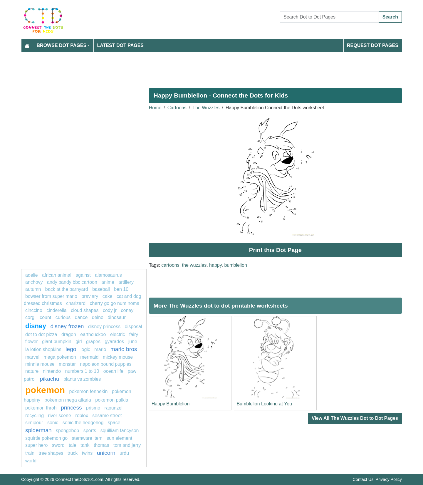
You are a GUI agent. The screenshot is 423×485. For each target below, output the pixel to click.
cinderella (56, 310)
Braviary (89, 296)
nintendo (52, 371)
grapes (93, 341)
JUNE (132, 341)
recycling (34, 415)
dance (81, 317)
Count (45, 317)
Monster (67, 364)
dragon (68, 334)
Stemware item (87, 438)
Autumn (33, 289)
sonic (52, 422)
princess (71, 408)
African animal (56, 275)
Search (390, 16)
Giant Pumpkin (56, 341)
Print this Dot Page (275, 250)
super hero (36, 445)
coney (127, 310)
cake (108, 296)
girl (78, 341)
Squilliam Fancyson (119, 430)
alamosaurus (108, 275)
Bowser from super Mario (51, 296)
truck (73, 453)
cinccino (33, 310)
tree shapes (51, 453)
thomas (101, 445)
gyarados (114, 341)
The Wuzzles (205, 107)
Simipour (34, 422)
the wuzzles (194, 265)
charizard (75, 303)
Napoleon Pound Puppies (105, 364)
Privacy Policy (388, 479)
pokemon (45, 390)
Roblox (81, 415)
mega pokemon (59, 357)
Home (155, 107)
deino (97, 317)
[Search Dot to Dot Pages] (329, 17)
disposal (133, 326)
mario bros (123, 349)
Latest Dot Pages (120, 45)
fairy (133, 334)
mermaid (89, 357)
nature (31, 371)
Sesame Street (107, 415)
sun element (119, 438)
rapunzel (113, 407)
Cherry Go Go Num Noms (114, 303)
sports (89, 430)
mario (100, 349)
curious (63, 317)
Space (114, 422)
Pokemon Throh (41, 407)
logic (85, 349)
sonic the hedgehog (83, 422)
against (83, 275)
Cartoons (177, 107)
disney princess (104, 326)
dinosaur (116, 317)
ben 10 (121, 289)
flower (31, 341)
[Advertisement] (197, 68)
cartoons (170, 265)
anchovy (34, 282)
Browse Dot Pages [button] (62, 45)
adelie (31, 275)
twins (87, 453)
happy (215, 265)
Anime (107, 282)
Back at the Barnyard (66, 289)
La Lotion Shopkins (43, 349)
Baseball (101, 289)
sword (58, 445)
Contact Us (362, 479)
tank (84, 445)
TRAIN (29, 453)
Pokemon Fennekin (88, 391)
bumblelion (235, 265)
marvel (32, 357)
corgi (30, 317)
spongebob (67, 430)
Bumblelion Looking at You (264, 403)
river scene (59, 415)
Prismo (93, 407)
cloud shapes (84, 310)
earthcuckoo (93, 334)
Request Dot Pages (372, 45)
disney (35, 326)
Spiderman (38, 430)
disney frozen (67, 326)
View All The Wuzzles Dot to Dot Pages (355, 418)
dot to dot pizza (41, 334)
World (30, 460)
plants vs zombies (82, 379)
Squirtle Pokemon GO (46, 438)
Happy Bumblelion (171, 403)
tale (72, 445)
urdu (124, 453)
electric (117, 334)
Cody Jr (110, 310)
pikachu (49, 379)
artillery (126, 282)
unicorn (106, 453)
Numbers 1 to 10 (82, 371)
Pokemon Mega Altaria (68, 399)
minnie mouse (40, 364)
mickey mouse (118, 357)
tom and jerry (127, 445)
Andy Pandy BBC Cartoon (72, 282)
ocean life (113, 371)
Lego (71, 349)
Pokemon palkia (111, 399)
